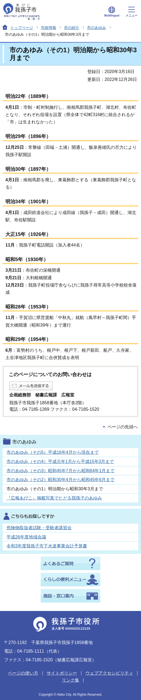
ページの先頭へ (122, 427)
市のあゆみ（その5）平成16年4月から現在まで (53, 452)
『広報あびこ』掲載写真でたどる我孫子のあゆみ (54, 498)
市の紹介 (71, 27)
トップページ (21, 27)
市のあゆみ (96, 27)
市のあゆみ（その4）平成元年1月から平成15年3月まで (60, 461)
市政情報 (48, 27)
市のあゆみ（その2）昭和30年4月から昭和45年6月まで (60, 479)
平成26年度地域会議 (26, 537)
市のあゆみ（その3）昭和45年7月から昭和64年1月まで (60, 470)
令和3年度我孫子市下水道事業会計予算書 (47, 546)
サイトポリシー (62, 673)
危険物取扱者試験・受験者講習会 (39, 527)
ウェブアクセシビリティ (109, 673)
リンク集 (70, 680)
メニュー (131, 12)
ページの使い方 (23, 673)
